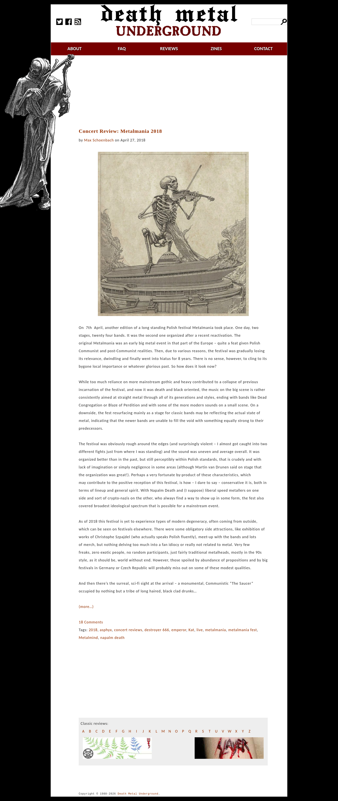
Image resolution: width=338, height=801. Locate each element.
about (74, 48)
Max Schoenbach (99, 140)
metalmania (215, 629)
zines (216, 48)
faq (122, 48)
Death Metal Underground (138, 794)
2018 (93, 629)
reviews (169, 48)
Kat (191, 629)
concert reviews (128, 629)
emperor (178, 629)
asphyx (106, 629)
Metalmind (88, 637)
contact (263, 48)
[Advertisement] (173, 92)
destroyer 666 (156, 629)
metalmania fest (242, 629)
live (200, 629)
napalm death (112, 637)
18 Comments (91, 622)
